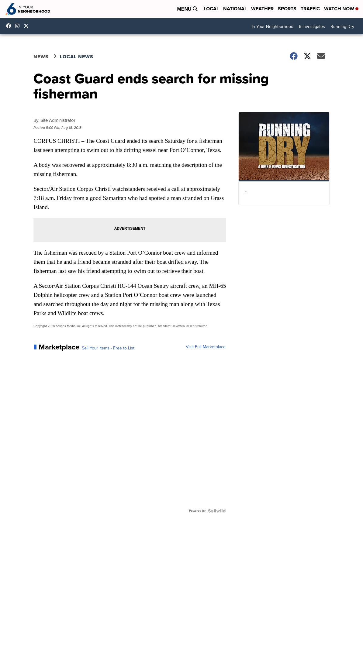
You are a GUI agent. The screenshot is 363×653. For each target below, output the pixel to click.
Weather (262, 8)
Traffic (310, 8)
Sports (287, 8)
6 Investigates (312, 26)
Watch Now (341, 8)
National (235, 8)
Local (211, 8)
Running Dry (342, 26)
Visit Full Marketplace (206, 347)
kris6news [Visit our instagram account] (18, 25)
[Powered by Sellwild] (217, 511)
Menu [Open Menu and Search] (187, 9)
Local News (76, 56)
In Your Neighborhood (272, 26)
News (41, 56)
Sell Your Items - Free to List (108, 348)
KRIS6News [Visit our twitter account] (28, 25)
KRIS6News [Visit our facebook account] (10, 25)
